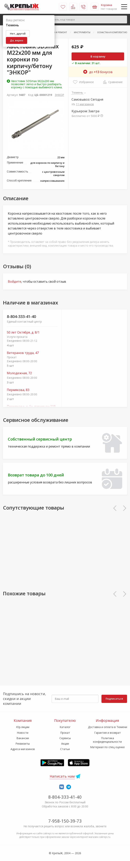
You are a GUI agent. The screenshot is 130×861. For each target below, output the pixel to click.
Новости (22, 732)
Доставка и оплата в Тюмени (107, 727)
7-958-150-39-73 (65, 821)
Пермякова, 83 (18, 390)
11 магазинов (85, 104)
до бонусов (98, 72)
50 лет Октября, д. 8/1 (23, 332)
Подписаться (114, 698)
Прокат (65, 732)
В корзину (98, 56)
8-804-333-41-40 (21, 316)
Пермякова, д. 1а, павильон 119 (31, 406)
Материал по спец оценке (107, 747)
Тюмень (77, 92)
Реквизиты (22, 743)
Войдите (14, 281)
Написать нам (62, 776)
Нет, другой (18, 33)
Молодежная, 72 (19, 373)
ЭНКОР (59, 95)
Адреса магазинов (23, 749)
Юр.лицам (22, 727)
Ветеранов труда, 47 (23, 353)
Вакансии (22, 738)
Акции (65, 743)
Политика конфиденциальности (107, 739)
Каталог (65, 727)
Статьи (65, 749)
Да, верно (16, 40)
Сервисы (65, 738)
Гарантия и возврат (107, 732)
